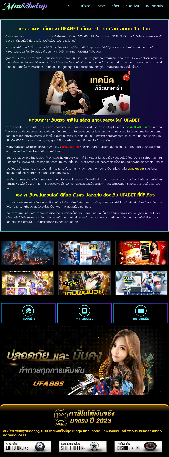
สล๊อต (115, 6)
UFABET (69, 6)
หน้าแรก (85, 6)
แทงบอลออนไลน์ (154, 6)
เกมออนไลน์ (132, 6)
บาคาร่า (101, 6)
